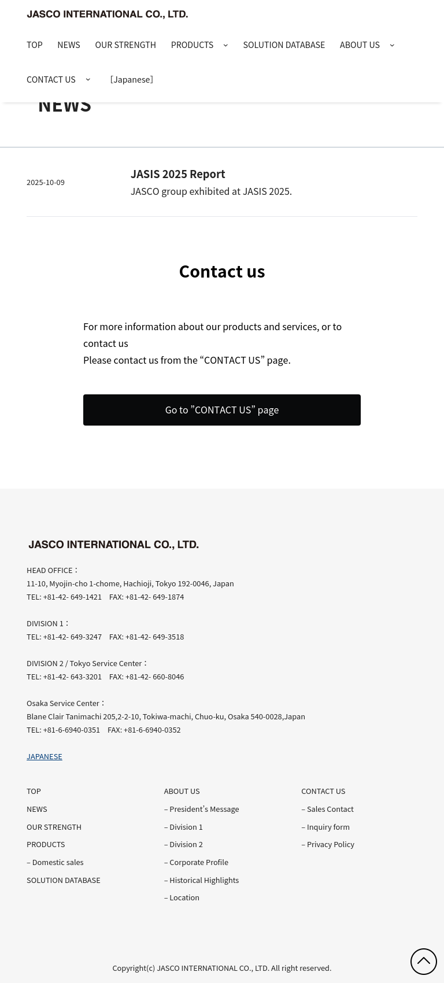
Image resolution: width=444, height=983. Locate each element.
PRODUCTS (192, 44)
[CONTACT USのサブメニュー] (88, 79)
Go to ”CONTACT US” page (222, 409)
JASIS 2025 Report (178, 173)
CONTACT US (51, 79)
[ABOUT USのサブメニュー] (392, 45)
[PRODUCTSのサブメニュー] (225, 45)
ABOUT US (360, 44)
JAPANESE (44, 756)
